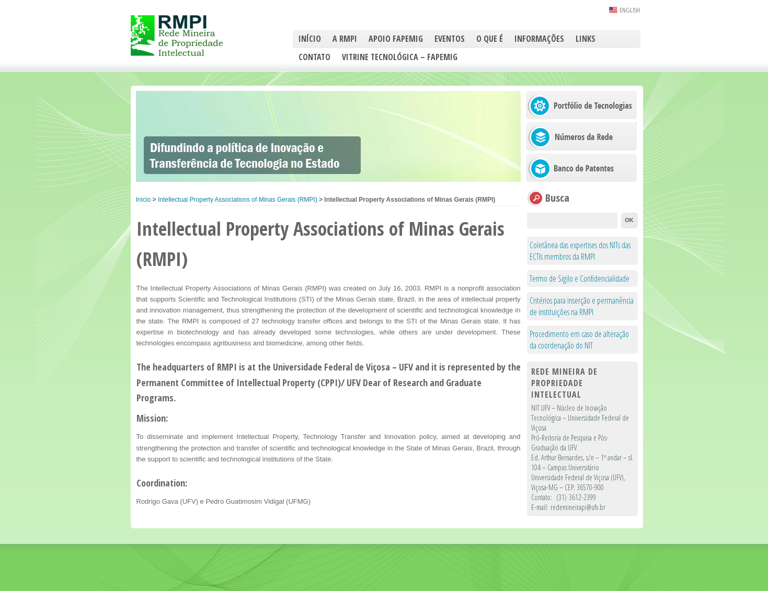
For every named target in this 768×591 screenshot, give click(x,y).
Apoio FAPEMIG (396, 38)
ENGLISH (630, 10)
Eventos (449, 38)
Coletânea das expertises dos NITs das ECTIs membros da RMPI (580, 250)
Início (310, 38)
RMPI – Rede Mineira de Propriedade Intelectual (188, 35)
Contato (314, 57)
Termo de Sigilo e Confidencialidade (579, 278)
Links (585, 38)
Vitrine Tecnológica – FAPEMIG (399, 57)
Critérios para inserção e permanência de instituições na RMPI (582, 306)
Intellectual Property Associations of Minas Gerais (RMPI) (237, 199)
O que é (489, 38)
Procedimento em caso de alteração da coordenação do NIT (579, 339)
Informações (539, 38)
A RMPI (345, 38)
